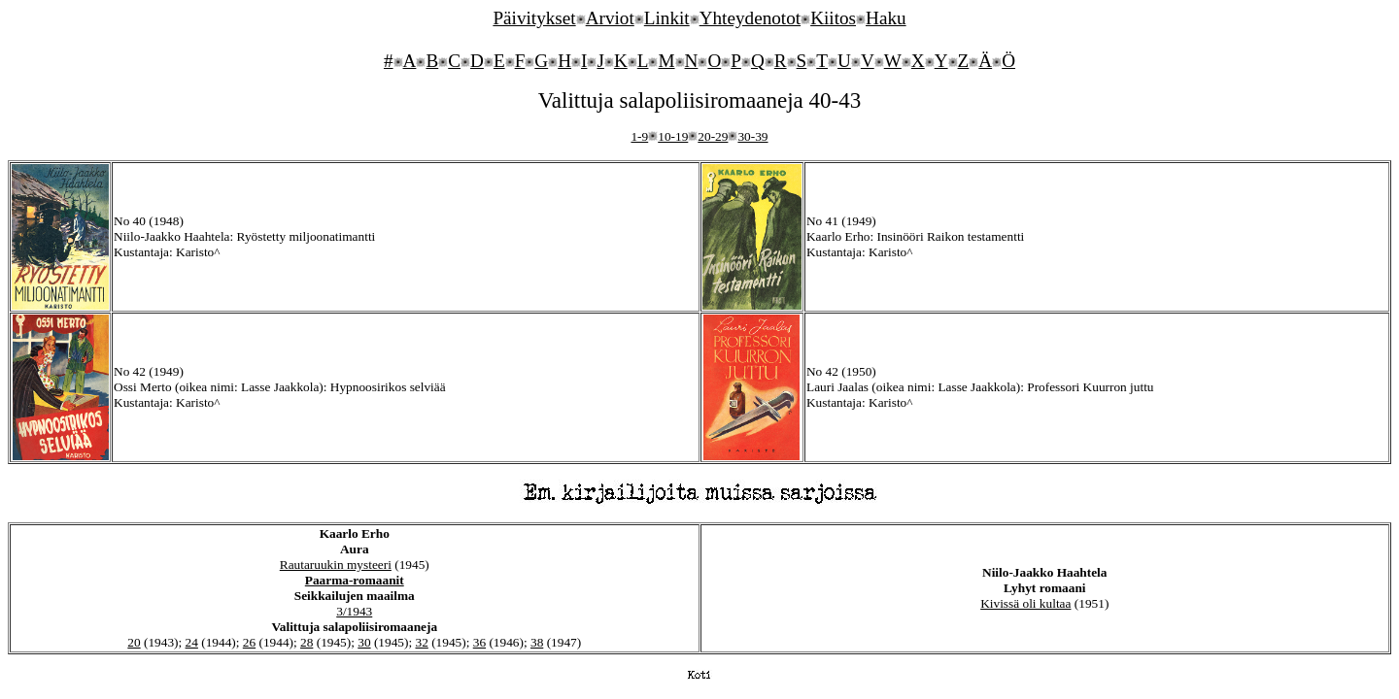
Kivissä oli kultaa (1025, 603)
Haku (886, 18)
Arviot (610, 18)
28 (306, 642)
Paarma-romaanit (354, 580)
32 (422, 642)
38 (536, 642)
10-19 (673, 136)
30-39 (752, 136)
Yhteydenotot (750, 18)
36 (479, 642)
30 (364, 642)
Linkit (667, 18)
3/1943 (354, 611)
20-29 (713, 136)
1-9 (639, 136)
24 (192, 642)
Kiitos (833, 18)
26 (249, 642)
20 (133, 642)
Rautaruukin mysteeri (336, 564)
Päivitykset (534, 18)
